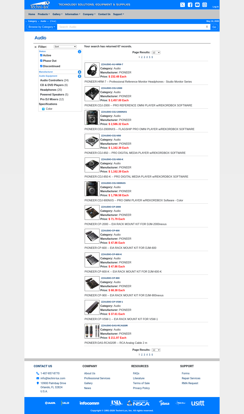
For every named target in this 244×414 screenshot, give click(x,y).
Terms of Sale (141, 383)
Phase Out (49, 60)
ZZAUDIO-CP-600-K (111, 254)
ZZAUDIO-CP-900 (110, 278)
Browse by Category (41, 26)
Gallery (56, 14)
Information (71, 14)
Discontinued (51, 66)
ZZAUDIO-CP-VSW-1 (112, 302)
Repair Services (191, 378)
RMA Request (190, 383)
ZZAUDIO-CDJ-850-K (112, 159)
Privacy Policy (141, 388)
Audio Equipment (48, 76)
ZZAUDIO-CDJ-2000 (111, 88)
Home (31, 14)
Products (43, 14)
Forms (186, 373)
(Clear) (53, 21)
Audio (43, 21)
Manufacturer (46, 72)
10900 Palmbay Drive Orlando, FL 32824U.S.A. (53, 387)
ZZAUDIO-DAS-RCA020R (114, 325)
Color (49, 108)
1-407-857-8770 (49, 373)
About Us (89, 373)
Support (117, 14)
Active (47, 55)
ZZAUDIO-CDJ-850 (111, 135)
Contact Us (104, 14)
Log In (216, 7)
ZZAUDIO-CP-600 (110, 230)
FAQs (136, 373)
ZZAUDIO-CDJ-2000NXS (114, 112)
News (87, 388)
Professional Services (97, 378)
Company (88, 14)
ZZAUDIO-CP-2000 (111, 207)
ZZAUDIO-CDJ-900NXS (113, 183)
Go (214, 27)
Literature (139, 378)
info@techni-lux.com (52, 378)
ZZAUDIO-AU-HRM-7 (112, 64)
